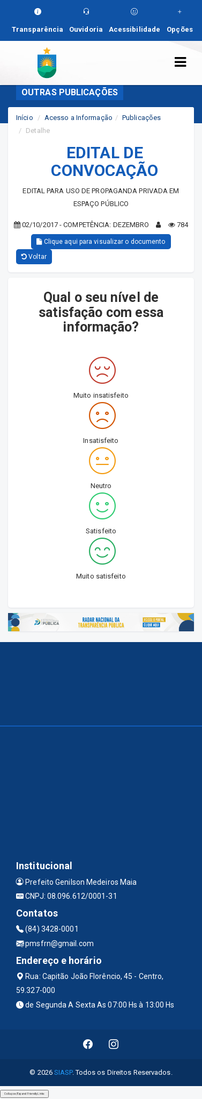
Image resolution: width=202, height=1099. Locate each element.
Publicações (141, 118)
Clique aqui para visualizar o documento (100, 241)
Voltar (34, 256)
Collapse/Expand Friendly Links (24, 1093)
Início (24, 118)
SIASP (63, 1072)
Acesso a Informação (78, 118)
